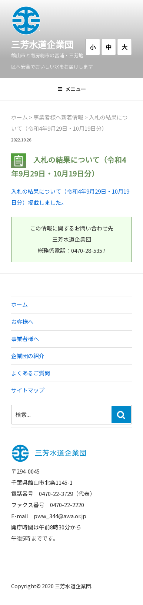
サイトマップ (27, 390)
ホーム (19, 304)
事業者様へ (25, 339)
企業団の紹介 (27, 356)
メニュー (71, 89)
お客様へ (22, 321)
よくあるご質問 (30, 373)
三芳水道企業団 (42, 44)
